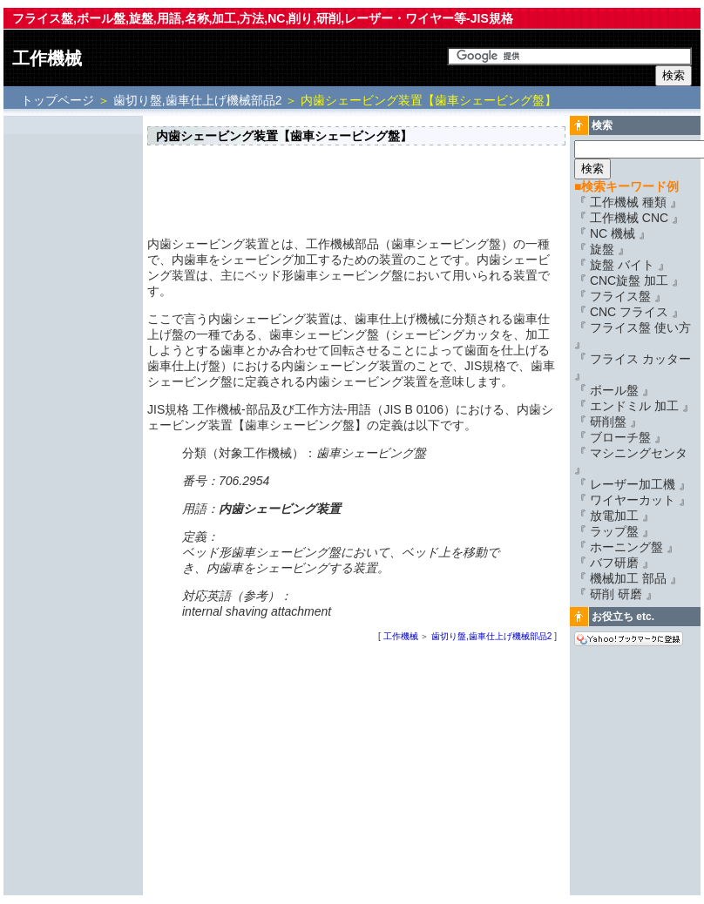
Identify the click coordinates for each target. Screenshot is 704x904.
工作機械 (47, 58)
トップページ (59, 100)
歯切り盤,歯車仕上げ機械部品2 (197, 100)
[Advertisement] (73, 380)
